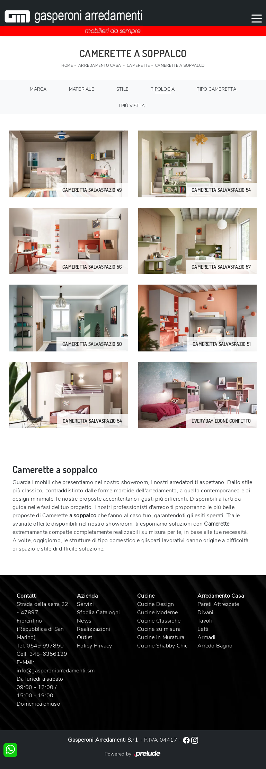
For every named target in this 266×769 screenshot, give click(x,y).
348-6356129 (48, 654)
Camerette (138, 65)
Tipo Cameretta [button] (216, 89)
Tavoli (204, 621)
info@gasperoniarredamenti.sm (56, 670)
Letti (203, 629)
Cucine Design (155, 604)
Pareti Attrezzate (218, 604)
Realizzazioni (93, 629)
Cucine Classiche (158, 621)
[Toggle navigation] (256, 18)
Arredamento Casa (99, 65)
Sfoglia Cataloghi (98, 612)
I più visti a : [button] (133, 106)
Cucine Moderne (157, 612)
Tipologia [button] (163, 89)
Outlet (84, 637)
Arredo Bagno (214, 646)
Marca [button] (38, 89)
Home (67, 65)
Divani (205, 612)
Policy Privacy (94, 646)
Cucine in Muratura (161, 637)
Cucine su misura (158, 629)
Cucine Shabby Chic (162, 646)
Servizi (85, 604)
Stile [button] (122, 89)
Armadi (206, 637)
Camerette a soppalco (180, 65)
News (84, 621)
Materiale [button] (81, 89)
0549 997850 (45, 646)
